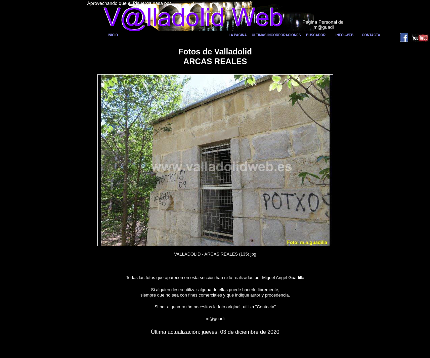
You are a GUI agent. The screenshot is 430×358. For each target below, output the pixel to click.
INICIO (113, 35)
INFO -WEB (344, 35)
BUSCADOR (316, 35)
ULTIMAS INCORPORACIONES (276, 35)
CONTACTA (371, 35)
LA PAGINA (238, 35)
